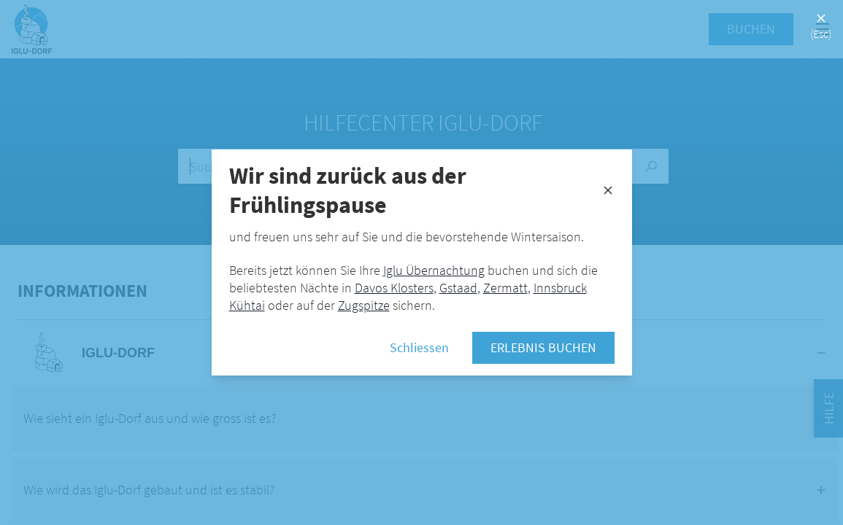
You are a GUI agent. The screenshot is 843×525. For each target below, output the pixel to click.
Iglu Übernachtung (434, 270)
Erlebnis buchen (543, 347)
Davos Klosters (394, 287)
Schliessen (419, 347)
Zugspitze (364, 305)
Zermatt (505, 287)
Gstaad (458, 287)
